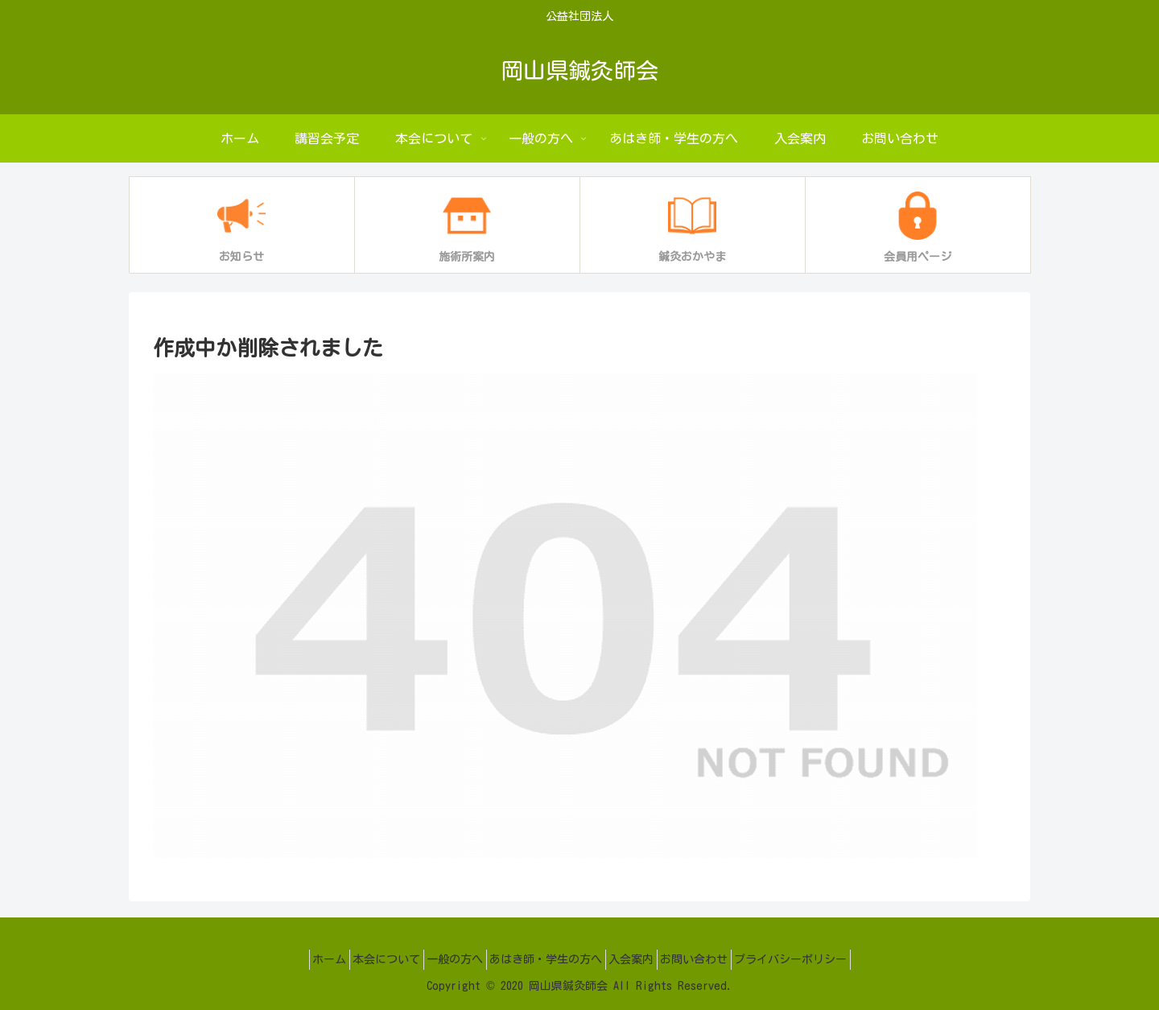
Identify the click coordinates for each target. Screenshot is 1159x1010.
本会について (365, 959)
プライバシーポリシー (821, 959)
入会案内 (641, 959)
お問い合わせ (715, 959)
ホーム (298, 959)
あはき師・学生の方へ (545, 959)
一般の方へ (444, 959)
